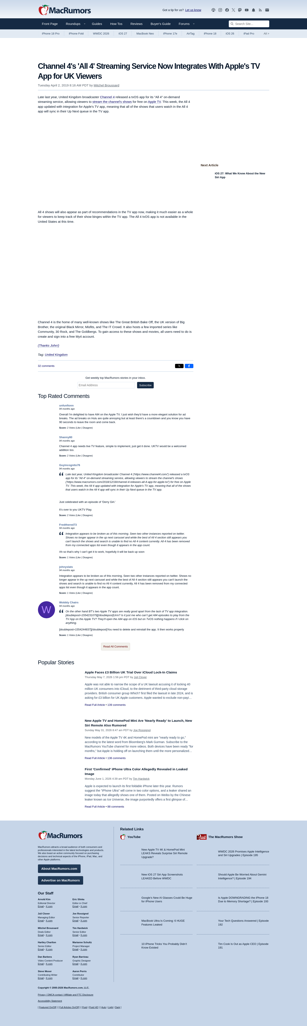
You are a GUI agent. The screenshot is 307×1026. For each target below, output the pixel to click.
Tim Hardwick (141, 778)
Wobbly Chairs (69, 602)
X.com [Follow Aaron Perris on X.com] (84, 977)
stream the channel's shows (112, 101)
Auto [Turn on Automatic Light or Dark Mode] (103, 1007)
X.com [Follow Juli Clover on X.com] (49, 919)
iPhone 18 (210, 33)
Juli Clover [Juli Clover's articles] (44, 912)
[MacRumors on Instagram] (220, 10)
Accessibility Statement (50, 1001)
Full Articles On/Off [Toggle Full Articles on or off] (69, 1007)
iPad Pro (249, 33)
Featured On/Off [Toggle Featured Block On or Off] (47, 1007)
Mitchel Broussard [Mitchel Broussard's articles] (48, 927)
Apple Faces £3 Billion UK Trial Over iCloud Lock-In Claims (135, 672)
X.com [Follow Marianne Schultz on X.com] (84, 948)
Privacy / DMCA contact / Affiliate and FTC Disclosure (65, 994)
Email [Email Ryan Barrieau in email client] (75, 962)
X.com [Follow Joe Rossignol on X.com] (84, 919)
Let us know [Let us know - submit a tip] (193, 10)
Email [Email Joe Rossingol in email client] (75, 919)
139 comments (116, 704)
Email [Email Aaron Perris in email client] (75, 977)
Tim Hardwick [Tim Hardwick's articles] (80, 927)
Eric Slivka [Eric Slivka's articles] (78, 898)
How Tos (116, 24)
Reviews (136, 24)
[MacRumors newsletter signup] (267, 10)
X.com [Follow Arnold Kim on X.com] (49, 905)
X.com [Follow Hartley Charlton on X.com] (49, 948)
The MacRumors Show (225, 836)
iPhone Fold (76, 33)
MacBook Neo (145, 33)
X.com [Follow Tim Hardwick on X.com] (84, 934)
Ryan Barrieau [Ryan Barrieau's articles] (80, 955)
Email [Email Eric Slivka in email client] (75, 905)
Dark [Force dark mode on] (117, 1007)
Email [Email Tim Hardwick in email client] (75, 934)
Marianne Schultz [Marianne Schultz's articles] (82, 941)
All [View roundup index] (266, 33)
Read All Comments (115, 646)
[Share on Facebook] (189, 366)
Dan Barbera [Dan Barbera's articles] (45, 955)
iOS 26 (230, 33)
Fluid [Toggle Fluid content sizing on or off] (84, 1007)
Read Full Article (95, 704)
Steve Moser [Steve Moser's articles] (45, 970)
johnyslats (66, 566)
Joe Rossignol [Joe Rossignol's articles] (80, 912)
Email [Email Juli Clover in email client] (41, 919)
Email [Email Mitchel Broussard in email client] (41, 934)
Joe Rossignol (142, 730)
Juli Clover (140, 677)
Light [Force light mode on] (110, 1007)
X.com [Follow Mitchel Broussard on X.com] (49, 934)
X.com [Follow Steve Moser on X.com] (49, 977)
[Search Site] (249, 23)
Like (78, 427)
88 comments (115, 806)
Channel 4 (107, 97)
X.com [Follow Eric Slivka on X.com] (84, 905)
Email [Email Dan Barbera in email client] (41, 962)
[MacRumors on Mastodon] (240, 10)
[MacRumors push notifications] (253, 10)
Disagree (87, 427)
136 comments (116, 758)
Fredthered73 (68, 524)
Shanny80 (65, 437)
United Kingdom (56, 354)
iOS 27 (123, 33)
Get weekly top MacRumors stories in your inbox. (115, 377)
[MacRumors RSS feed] (260, 10)
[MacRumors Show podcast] (213, 10)
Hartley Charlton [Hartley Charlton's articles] (47, 941)
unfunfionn (66, 405)
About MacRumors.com (59, 867)
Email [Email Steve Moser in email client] (41, 977)
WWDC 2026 (101, 33)
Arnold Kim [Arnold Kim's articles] (44, 898)
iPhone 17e (170, 33)
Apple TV (154, 101)
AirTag (190, 33)
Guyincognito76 (69, 465)
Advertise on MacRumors (60, 879)
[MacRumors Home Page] (64, 10)
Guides (97, 24)
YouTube (134, 836)
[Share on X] (179, 366)
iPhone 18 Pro (50, 33)
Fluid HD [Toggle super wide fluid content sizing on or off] (93, 1007)
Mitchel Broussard (106, 85)
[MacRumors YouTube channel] (247, 10)
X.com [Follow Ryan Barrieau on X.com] (84, 962)
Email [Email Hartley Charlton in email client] (41, 948)
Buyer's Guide (161, 24)
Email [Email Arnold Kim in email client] (41, 905)
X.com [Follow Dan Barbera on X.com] (49, 962)
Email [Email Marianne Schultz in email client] (75, 948)
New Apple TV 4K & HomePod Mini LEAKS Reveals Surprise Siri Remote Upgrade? (165, 852)
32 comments (46, 365)
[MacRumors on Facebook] (227, 10)
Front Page (50, 24)
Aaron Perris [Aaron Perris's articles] (79, 970)
